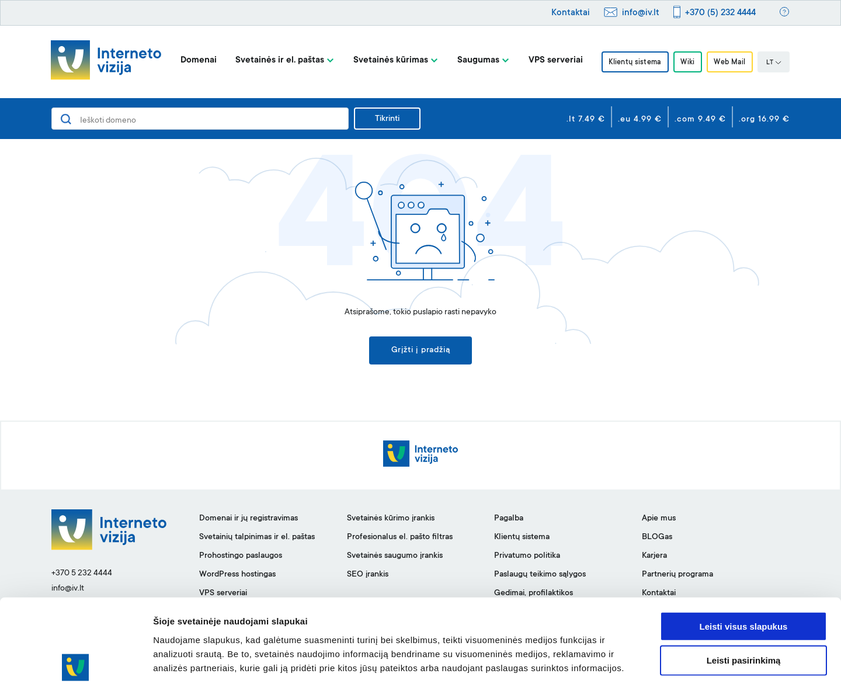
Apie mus (659, 519)
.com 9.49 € (700, 119)
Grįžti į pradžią (420, 351)
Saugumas (475, 60)
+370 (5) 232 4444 (720, 13)
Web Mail (732, 62)
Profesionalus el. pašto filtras (400, 538)
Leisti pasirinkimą (744, 607)
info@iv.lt (640, 13)
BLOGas (657, 538)
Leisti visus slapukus (744, 572)
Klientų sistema (633, 62)
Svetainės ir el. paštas (276, 60)
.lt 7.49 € (586, 119)
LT (776, 63)
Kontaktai (570, 13)
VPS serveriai (553, 60)
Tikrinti (387, 119)
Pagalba (508, 519)
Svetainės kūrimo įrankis (391, 519)
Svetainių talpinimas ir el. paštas (257, 538)
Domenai (196, 60)
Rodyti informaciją (599, 661)
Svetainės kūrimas (387, 60)
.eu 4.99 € (640, 119)
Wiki (687, 62)
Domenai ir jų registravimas (248, 519)
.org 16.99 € (764, 119)
